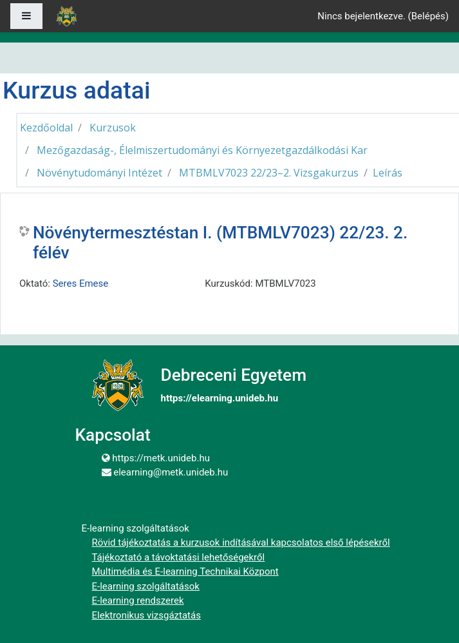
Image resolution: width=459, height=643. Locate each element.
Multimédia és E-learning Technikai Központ (185, 571)
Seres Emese (81, 283)
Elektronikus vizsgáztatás (146, 615)
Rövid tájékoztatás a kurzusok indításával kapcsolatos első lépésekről (241, 542)
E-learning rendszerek (138, 600)
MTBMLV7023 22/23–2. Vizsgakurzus (269, 173)
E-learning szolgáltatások (146, 586)
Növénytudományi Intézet (99, 173)
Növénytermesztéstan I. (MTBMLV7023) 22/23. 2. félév (220, 243)
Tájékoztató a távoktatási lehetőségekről (178, 557)
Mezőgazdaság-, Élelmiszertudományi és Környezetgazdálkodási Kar (202, 150)
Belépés (428, 16)
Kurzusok (112, 127)
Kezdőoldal (46, 127)
